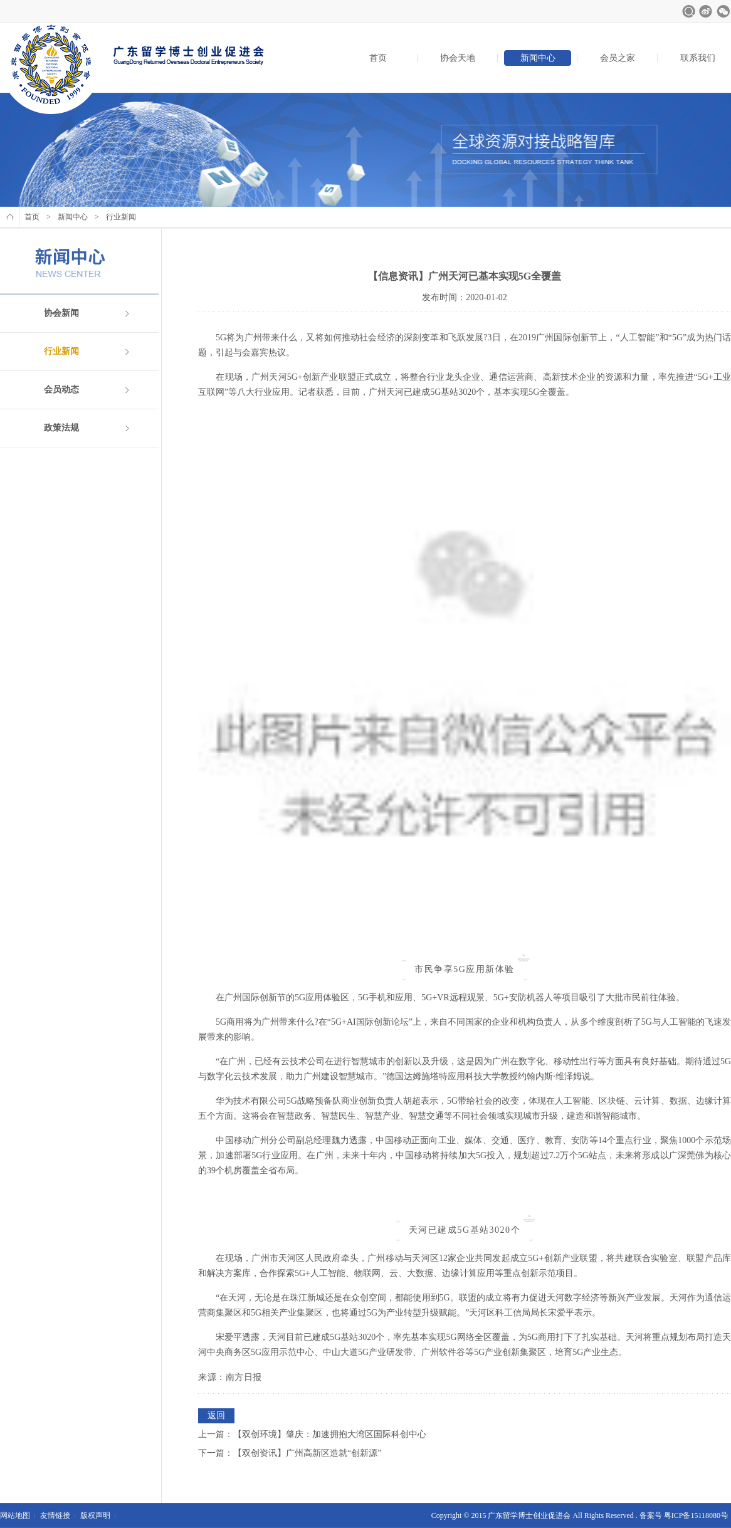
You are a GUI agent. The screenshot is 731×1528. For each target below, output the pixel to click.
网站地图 (15, 1515)
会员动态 (61, 389)
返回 (216, 1415)
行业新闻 (61, 351)
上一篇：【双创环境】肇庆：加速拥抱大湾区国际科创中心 (312, 1434)
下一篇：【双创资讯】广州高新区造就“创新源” (289, 1453)
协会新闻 (61, 313)
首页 (378, 58)
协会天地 (457, 58)
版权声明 (95, 1515)
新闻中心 (537, 58)
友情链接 (55, 1515)
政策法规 (61, 427)
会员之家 (617, 58)
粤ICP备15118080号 (696, 1515)
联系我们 (697, 58)
